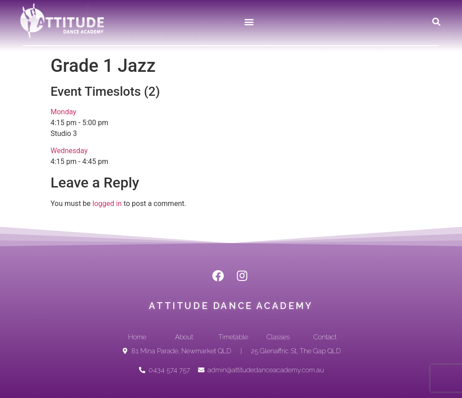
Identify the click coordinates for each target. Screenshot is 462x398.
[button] (249, 21)
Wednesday (69, 150)
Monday (63, 112)
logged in (107, 203)
